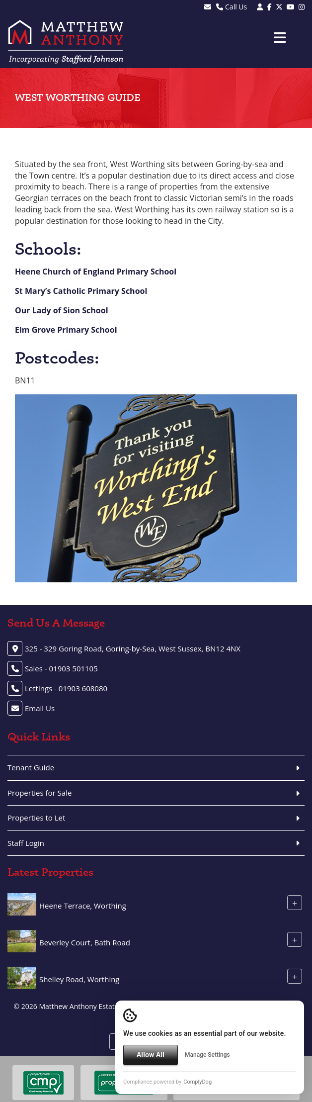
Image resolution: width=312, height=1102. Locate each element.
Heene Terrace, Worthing (82, 906)
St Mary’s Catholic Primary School (81, 290)
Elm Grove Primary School (66, 329)
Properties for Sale (39, 793)
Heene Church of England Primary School (95, 271)
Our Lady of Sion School (61, 310)
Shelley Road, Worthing (79, 979)
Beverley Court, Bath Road (84, 942)
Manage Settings (207, 1054)
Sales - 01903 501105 (61, 668)
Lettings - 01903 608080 (66, 688)
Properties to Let (36, 818)
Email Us (40, 708)
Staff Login (25, 843)
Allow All (150, 1055)
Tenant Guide (30, 767)
